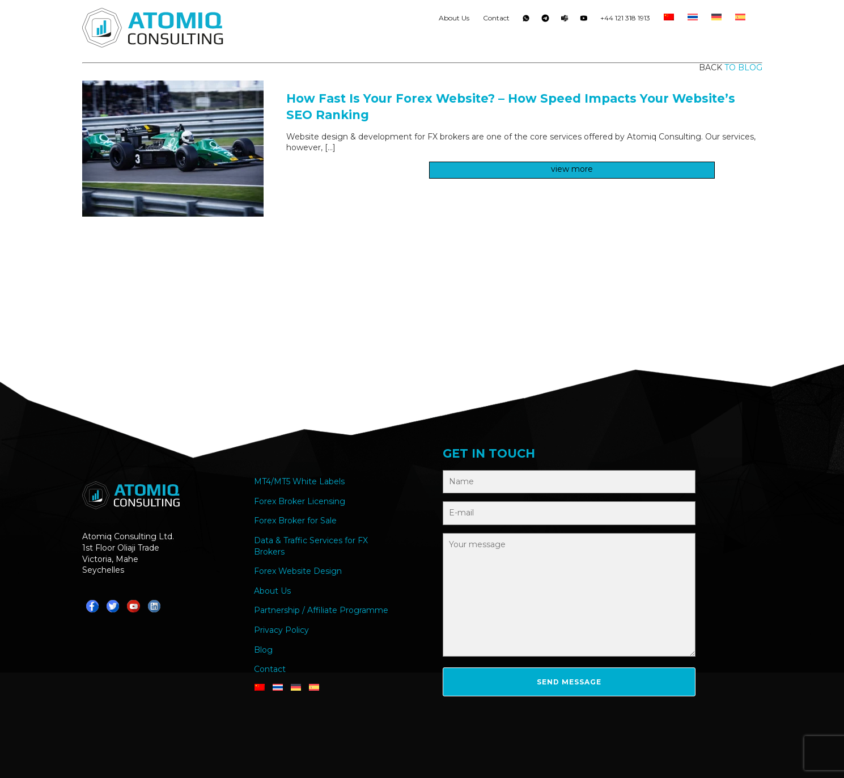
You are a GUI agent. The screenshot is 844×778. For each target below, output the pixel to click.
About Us (454, 18)
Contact (496, 18)
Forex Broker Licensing (299, 501)
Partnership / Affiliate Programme (321, 610)
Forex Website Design (298, 571)
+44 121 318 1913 (625, 18)
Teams (564, 20)
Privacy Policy (281, 630)
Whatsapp (526, 20)
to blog (743, 67)
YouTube (583, 20)
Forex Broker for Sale (295, 520)
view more (572, 169)
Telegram (545, 20)
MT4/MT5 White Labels (299, 481)
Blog (263, 650)
